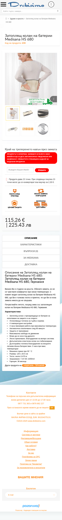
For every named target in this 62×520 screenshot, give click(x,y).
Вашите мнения (30, 477)
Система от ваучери (31, 435)
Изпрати (42, 170)
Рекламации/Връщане (31, 438)
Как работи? (31, 446)
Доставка (31, 264)
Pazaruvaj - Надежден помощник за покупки (31, 510)
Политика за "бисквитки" (31, 464)
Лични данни (31, 460)
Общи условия (31, 442)
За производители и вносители (31, 468)
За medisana (30, 258)
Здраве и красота (17, 19)
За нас (31, 453)
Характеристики (30, 245)
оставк (31, 449)
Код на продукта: (13, 43)
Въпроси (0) (31, 251)
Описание (30, 238)
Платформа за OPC (31, 457)
